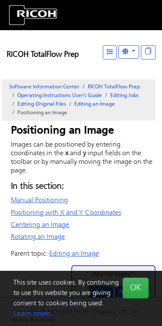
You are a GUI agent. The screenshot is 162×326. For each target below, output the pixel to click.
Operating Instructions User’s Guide (59, 95)
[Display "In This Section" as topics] (148, 52)
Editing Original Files (41, 104)
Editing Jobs (124, 95)
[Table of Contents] (110, 52)
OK (135, 288)
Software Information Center (44, 87)
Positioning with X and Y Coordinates (66, 213)
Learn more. (32, 313)
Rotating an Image (38, 237)
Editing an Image (94, 104)
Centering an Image (40, 225)
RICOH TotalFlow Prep (42, 55)
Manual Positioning (39, 200)
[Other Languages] (128, 52)
